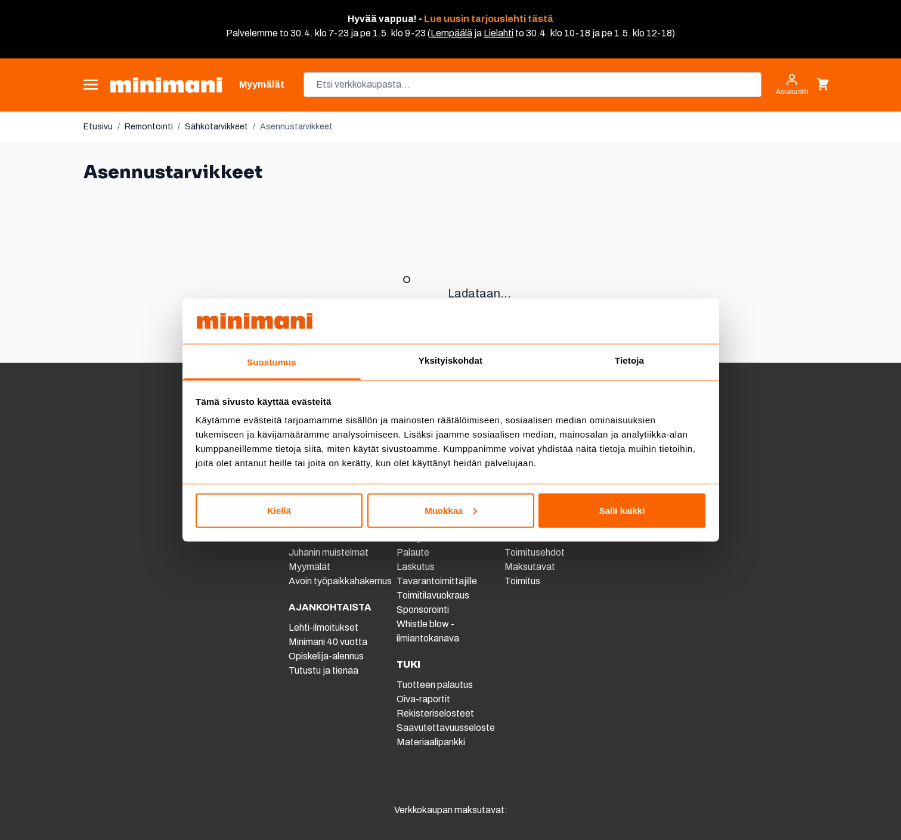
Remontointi (149, 126)
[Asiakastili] (792, 85)
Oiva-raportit (423, 699)
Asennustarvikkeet (296, 126)
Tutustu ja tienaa (323, 670)
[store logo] (166, 85)
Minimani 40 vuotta (328, 642)
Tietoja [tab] (629, 360)
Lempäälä (451, 33)
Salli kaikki (622, 510)
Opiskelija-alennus (326, 656)
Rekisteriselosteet (435, 713)
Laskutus (416, 567)
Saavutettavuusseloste (446, 728)
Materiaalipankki (431, 742)
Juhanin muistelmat (329, 552)
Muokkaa (451, 510)
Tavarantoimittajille (437, 581)
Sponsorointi (423, 610)
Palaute (413, 552)
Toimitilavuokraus (433, 595)
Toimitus (522, 581)
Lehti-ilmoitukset (323, 627)
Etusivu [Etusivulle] (98, 126)
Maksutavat (529, 567)
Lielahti (498, 33)
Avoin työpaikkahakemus (340, 581)
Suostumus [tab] (271, 362)
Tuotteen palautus (436, 685)
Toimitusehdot (534, 552)
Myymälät (309, 567)
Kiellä (279, 510)
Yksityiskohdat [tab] (450, 360)
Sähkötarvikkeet (216, 126)
